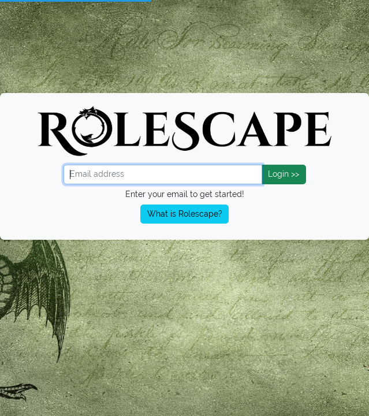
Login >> (283, 174)
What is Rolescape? (184, 213)
